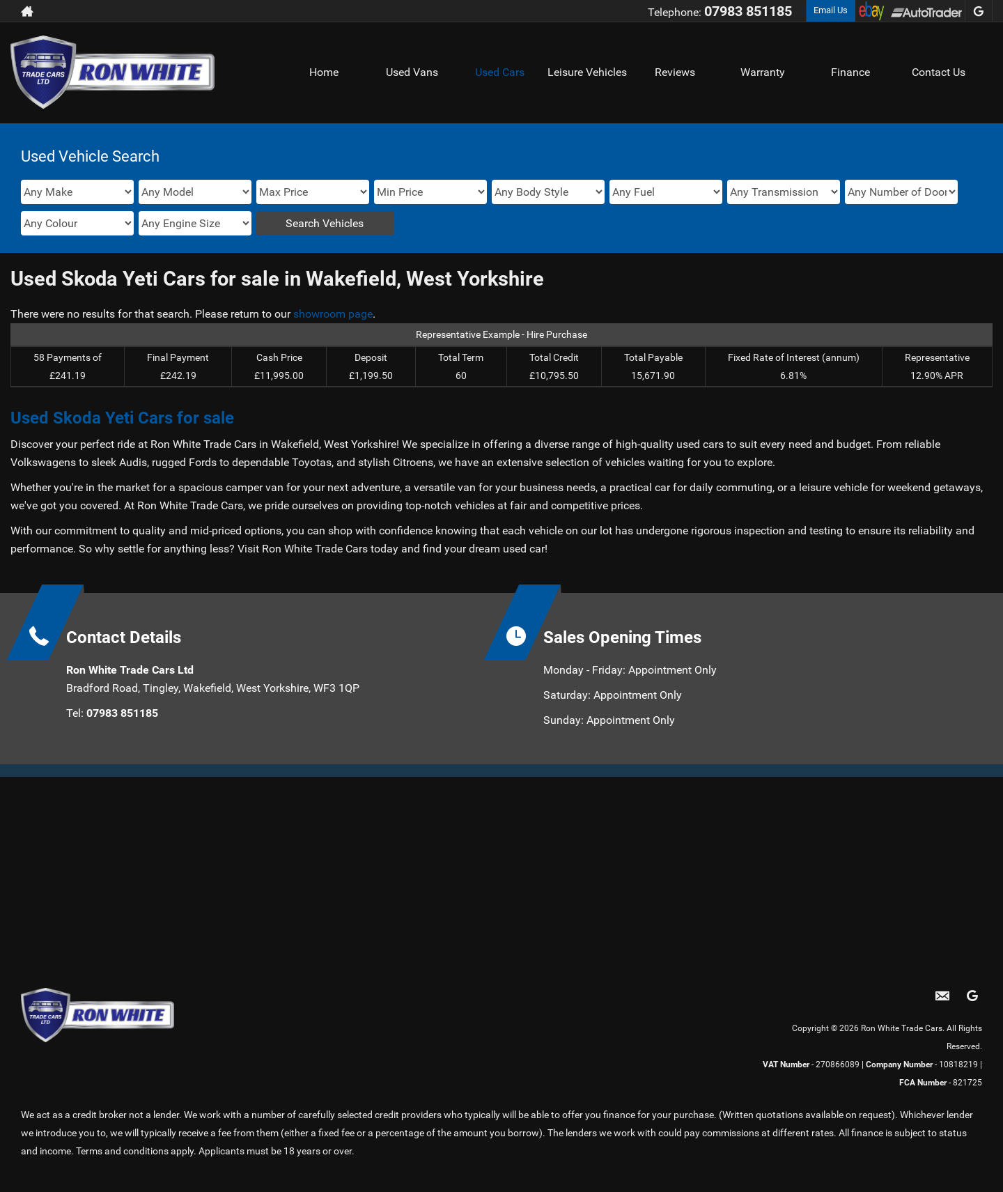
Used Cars (499, 72)
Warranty (762, 72)
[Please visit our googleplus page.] (978, 11)
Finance (850, 72)
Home (324, 72)
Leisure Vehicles (587, 72)
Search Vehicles (325, 223)
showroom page (333, 313)
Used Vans (412, 72)
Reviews (675, 72)
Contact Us (938, 72)
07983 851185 (748, 11)
